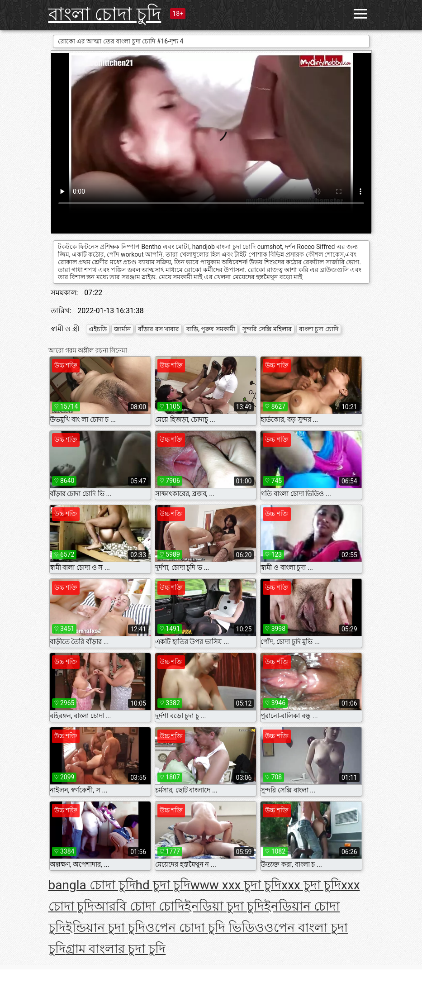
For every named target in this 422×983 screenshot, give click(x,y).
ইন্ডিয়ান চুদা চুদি (106, 927)
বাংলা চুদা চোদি (318, 329)
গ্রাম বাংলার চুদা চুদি (116, 948)
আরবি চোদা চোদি (139, 906)
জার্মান (122, 329)
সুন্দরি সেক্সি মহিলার (267, 329)
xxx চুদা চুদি (311, 885)
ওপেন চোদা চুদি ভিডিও (204, 927)
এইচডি (98, 329)
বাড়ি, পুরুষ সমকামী (210, 329)
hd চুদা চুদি (163, 885)
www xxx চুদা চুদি (236, 885)
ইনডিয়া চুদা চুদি (224, 906)
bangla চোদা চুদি (92, 885)
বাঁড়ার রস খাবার (158, 329)
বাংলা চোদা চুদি (104, 14)
